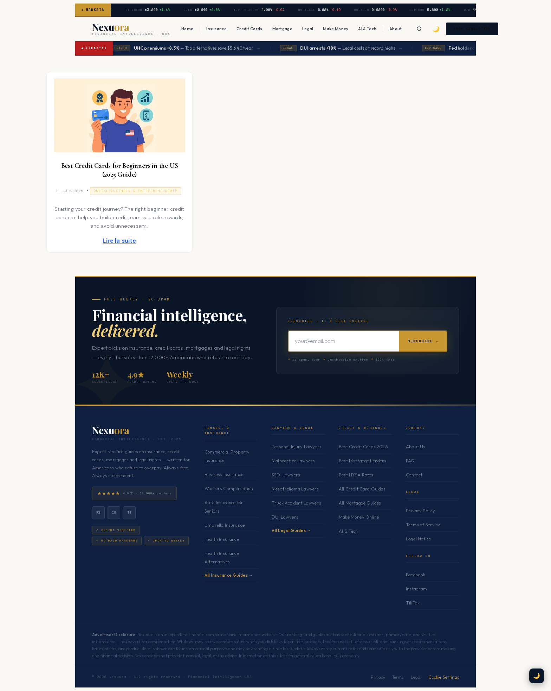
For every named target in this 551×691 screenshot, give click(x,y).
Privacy (378, 677)
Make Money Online (359, 517)
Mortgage (282, 28)
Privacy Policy (420, 510)
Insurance (216, 28)
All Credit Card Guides (362, 489)
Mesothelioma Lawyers (295, 489)
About (395, 28)
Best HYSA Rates (356, 474)
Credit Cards (249, 28)
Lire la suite (119, 241)
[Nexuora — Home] (131, 29)
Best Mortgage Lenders (363, 460)
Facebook (415, 574)
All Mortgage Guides (360, 503)
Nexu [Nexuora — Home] (110, 430)
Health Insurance (222, 539)
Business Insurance (224, 474)
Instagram (416, 588)
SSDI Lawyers (286, 474)
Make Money (335, 28)
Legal (307, 28)
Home (187, 28)
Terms (398, 677)
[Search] (419, 29)
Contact (414, 474)
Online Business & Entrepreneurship (135, 191)
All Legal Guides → (291, 530)
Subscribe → (423, 341)
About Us (415, 446)
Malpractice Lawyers (293, 460)
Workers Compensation (229, 488)
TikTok (413, 603)
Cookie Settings (443, 677)
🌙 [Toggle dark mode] (436, 28)
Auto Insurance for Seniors (224, 507)
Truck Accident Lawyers (296, 503)
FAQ (410, 460)
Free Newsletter (475, 28)
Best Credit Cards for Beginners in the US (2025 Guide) (119, 170)
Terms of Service (423, 524)
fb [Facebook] (98, 512)
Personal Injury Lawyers (297, 446)
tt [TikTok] (129, 512)
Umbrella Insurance (225, 525)
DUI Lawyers (285, 517)
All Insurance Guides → (229, 575)
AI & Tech (367, 28)
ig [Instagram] (114, 512)
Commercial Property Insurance (227, 456)
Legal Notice (418, 538)
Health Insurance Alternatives (222, 557)
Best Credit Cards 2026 (363, 446)
